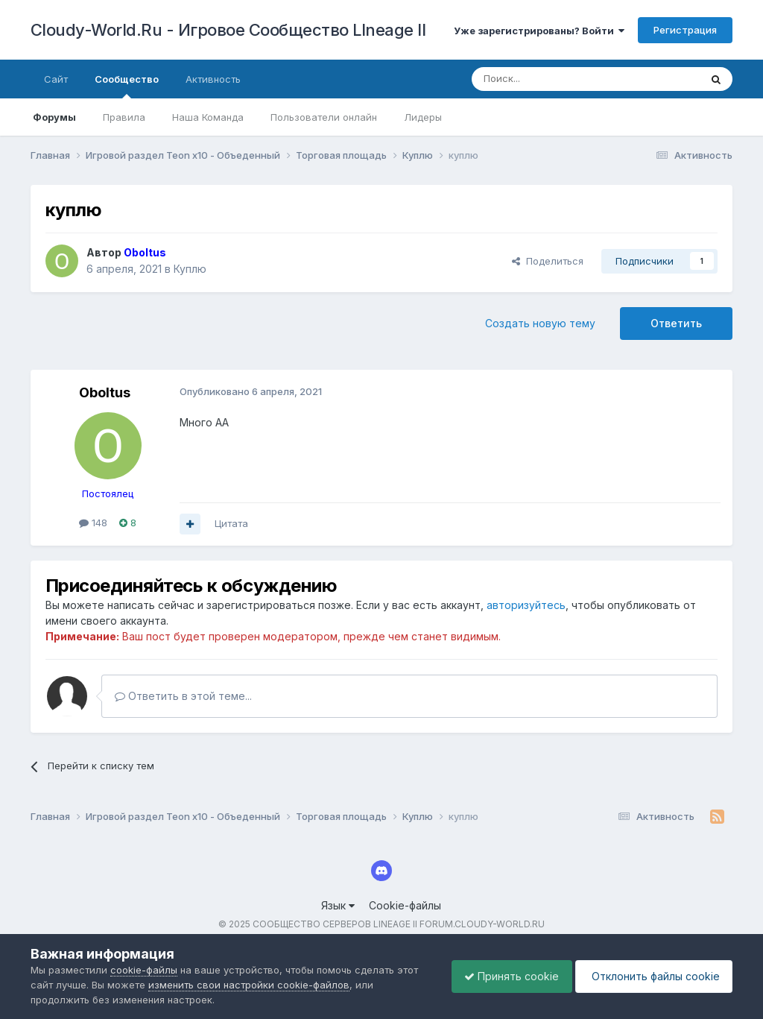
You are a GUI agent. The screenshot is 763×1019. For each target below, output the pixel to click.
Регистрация (685, 30)
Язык (338, 905)
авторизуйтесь (526, 605)
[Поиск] (551, 79)
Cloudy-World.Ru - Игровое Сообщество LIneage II (228, 30)
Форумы (54, 117)
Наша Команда (208, 117)
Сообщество (127, 85)
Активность (213, 79)
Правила (124, 117)
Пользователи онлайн (323, 117)
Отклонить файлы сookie (651, 976)
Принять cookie (504, 976)
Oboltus (104, 392)
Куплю (190, 268)
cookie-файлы (143, 970)
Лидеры (423, 117)
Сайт (56, 79)
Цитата (231, 523)
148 (93, 523)
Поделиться (547, 261)
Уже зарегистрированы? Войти (539, 31)
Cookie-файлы (405, 905)
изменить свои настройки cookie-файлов (248, 985)
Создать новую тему (540, 323)
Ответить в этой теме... (183, 696)
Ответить (676, 323)
